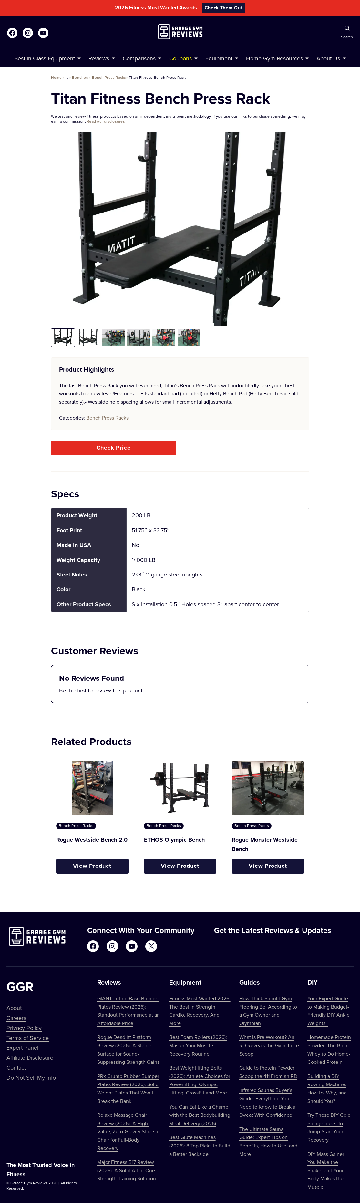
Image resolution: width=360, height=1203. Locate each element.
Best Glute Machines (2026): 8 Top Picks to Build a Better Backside (199, 1145)
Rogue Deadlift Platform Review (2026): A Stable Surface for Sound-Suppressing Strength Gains (128, 1049)
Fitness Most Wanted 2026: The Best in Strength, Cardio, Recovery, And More (200, 1011)
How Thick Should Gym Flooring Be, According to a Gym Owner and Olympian (268, 1011)
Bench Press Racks (109, 77)
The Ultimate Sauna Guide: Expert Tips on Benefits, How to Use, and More (268, 1141)
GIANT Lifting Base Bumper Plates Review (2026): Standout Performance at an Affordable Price (128, 1011)
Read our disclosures (106, 121)
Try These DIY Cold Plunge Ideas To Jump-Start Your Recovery (329, 1127)
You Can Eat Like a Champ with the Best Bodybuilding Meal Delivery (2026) (199, 1115)
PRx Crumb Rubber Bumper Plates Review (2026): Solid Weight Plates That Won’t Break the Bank (128, 1088)
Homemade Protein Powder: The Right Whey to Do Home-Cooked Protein (329, 1049)
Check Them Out (224, 8)
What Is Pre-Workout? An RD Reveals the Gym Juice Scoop (269, 1045)
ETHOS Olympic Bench (174, 839)
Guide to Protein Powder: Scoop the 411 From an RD (268, 1072)
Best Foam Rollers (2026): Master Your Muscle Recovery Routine (198, 1045)
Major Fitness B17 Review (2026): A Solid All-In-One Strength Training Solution (126, 1170)
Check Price (114, 447)
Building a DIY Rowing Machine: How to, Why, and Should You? (327, 1088)
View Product (92, 866)
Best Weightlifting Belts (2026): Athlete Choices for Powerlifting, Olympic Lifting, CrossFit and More (199, 1080)
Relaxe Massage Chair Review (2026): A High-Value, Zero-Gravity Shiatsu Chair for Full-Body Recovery (127, 1131)
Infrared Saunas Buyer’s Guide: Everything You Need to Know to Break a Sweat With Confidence (267, 1102)
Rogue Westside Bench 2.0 (92, 839)
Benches (80, 77)
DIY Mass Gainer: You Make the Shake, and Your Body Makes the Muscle (326, 1170)
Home (56, 77)
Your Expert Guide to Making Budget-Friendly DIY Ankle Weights (328, 1011)
